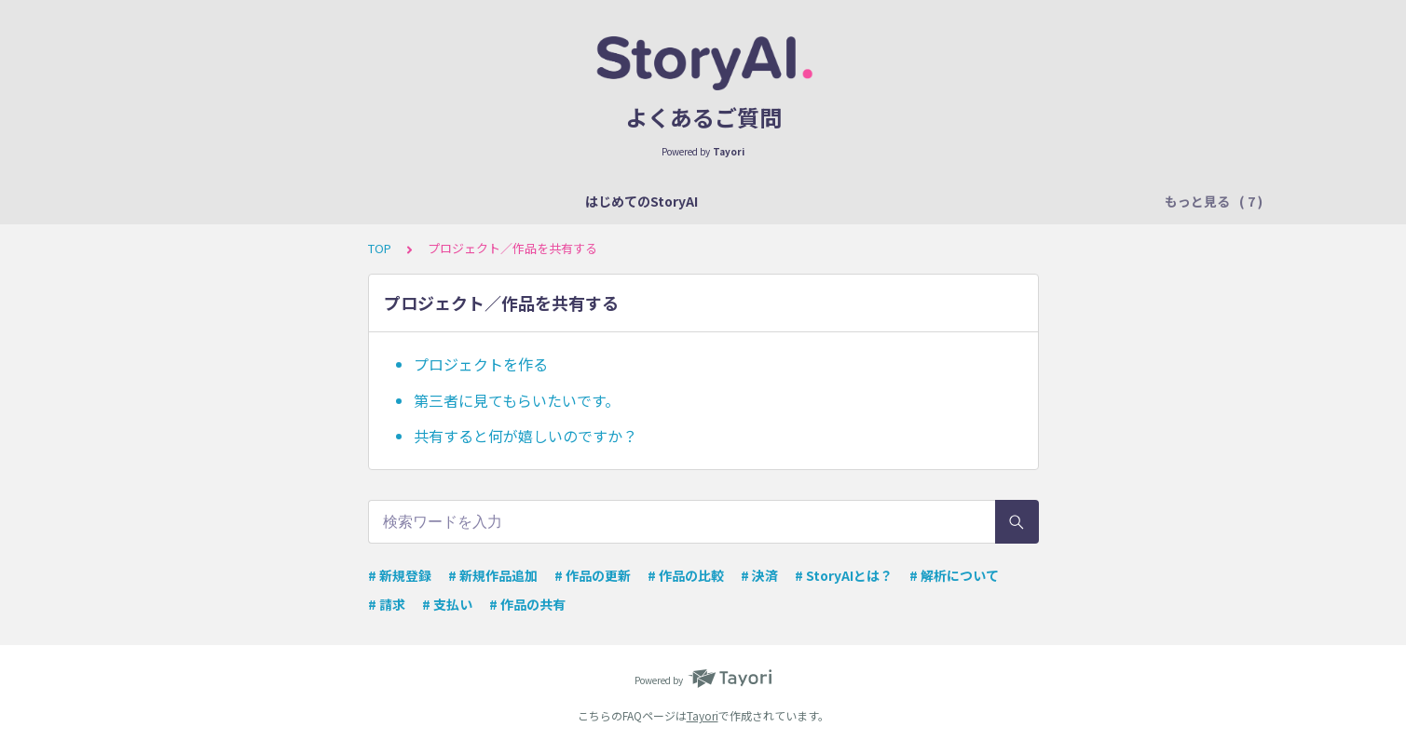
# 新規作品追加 (493, 575)
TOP (379, 248)
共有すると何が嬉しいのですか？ (525, 435)
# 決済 (759, 575)
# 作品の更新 (592, 575)
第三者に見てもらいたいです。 (517, 400)
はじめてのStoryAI (269, 201)
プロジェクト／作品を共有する (900, 201)
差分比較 (1043, 201)
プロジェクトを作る (481, 364)
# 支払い (447, 604)
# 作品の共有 (527, 604)
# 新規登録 (399, 575)
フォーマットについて (522, 201)
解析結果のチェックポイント (698, 201)
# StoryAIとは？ (844, 575)
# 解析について (954, 575)
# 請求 (386, 604)
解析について (391, 201)
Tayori (702, 715)
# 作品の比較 (686, 575)
